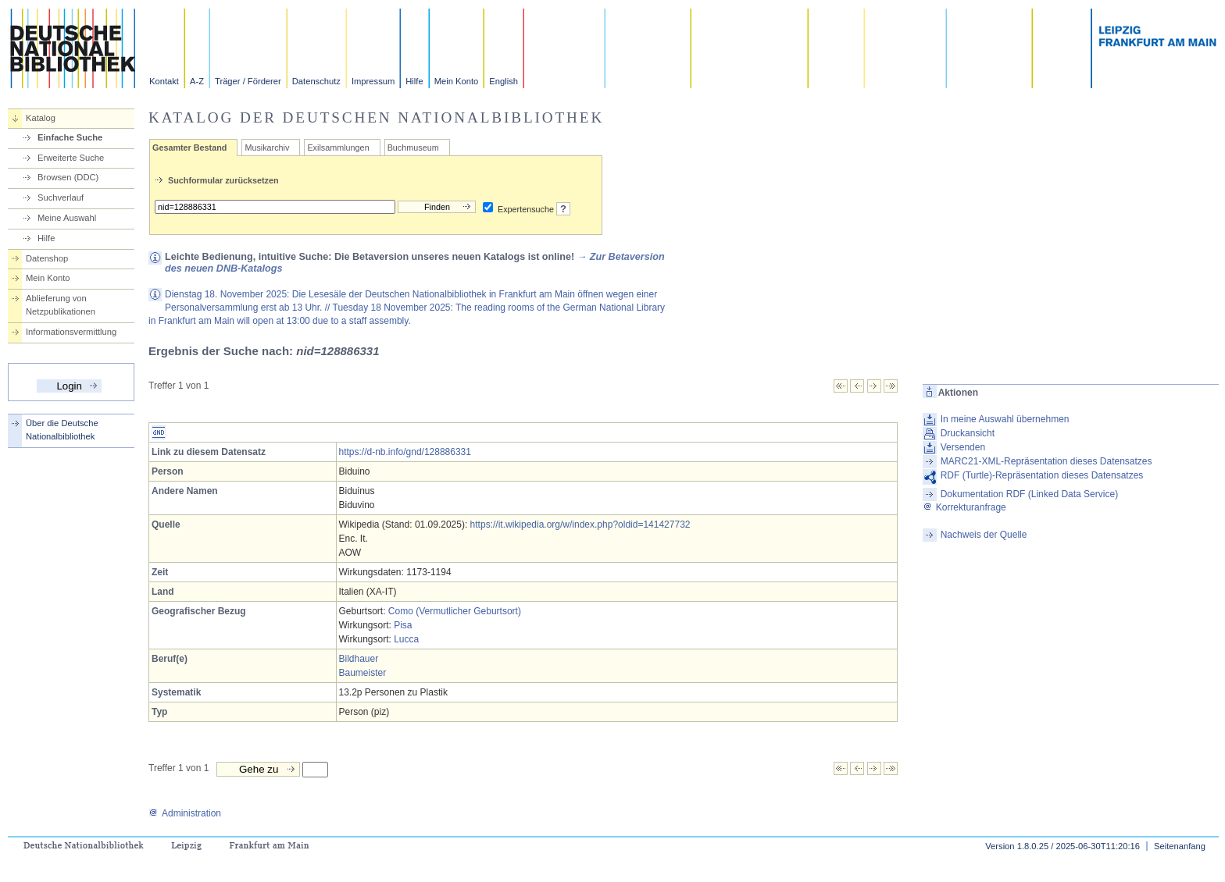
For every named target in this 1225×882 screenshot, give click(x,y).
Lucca (406, 639)
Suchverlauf (61, 197)
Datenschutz (316, 81)
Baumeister (363, 672)
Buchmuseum (413, 147)
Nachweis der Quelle (984, 534)
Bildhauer (359, 658)
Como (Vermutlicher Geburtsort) (454, 611)
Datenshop (47, 258)
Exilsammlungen (338, 147)
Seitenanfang (1179, 846)
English (503, 81)
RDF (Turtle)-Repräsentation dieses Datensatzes (1042, 475)
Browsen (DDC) (68, 177)
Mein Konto (456, 81)
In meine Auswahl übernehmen (1005, 419)
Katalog (40, 118)
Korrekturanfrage (964, 507)
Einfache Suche (70, 137)
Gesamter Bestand (189, 147)
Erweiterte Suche (71, 157)
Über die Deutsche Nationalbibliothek (62, 429)
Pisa (403, 625)
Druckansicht (968, 433)
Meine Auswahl (67, 217)
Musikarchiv (267, 147)
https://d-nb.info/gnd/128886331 (405, 451)
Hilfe (414, 81)
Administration (184, 813)
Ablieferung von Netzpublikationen (60, 304)
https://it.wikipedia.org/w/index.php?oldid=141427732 (580, 524)
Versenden (963, 447)
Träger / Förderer (248, 81)
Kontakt (164, 81)
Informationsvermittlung (71, 331)
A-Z (197, 81)
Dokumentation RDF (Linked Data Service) (1029, 494)
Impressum (373, 81)
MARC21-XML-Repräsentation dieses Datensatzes (1046, 461)
